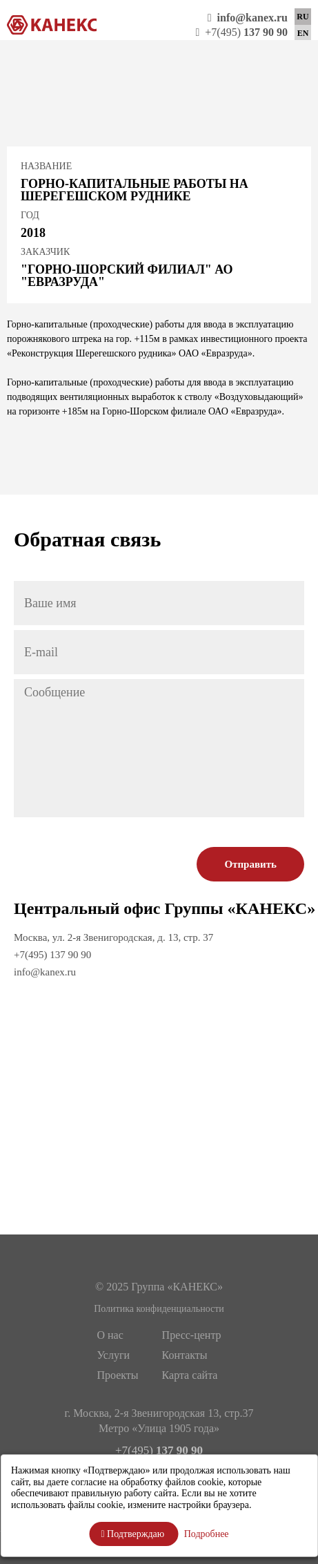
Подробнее (206, 1534)
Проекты (117, 1375)
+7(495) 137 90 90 (52, 954)
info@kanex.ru (45, 972)
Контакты (185, 1355)
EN (303, 33)
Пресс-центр (191, 1335)
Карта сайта (190, 1375)
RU (302, 16)
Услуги (113, 1355)
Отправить (250, 864)
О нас (110, 1335)
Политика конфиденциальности (159, 1309)
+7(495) (241, 32)
